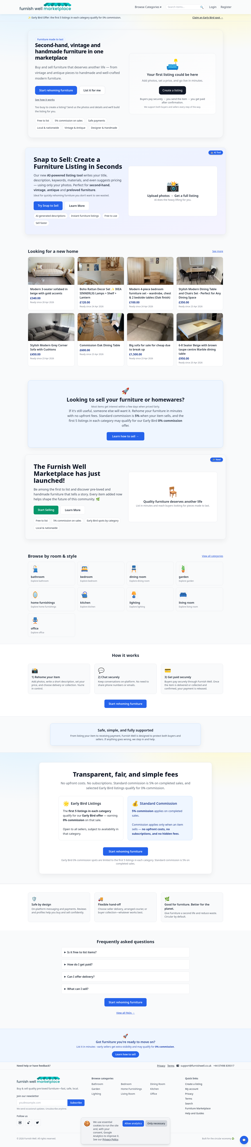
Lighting (96, 1093)
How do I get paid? (80, 964)
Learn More (77, 206)
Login (212, 7)
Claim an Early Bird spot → (207, 17)
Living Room (128, 1093)
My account (191, 1089)
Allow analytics (133, 1123)
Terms (170, 1065)
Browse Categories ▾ (148, 7)
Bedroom (126, 1084)
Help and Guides (194, 1113)
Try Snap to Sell (48, 205)
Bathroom (97, 1084)
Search (189, 1103)
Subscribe (76, 1102)
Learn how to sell (125, 1054)
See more (217, 251)
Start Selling (46, 510)
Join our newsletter (28, 1096)
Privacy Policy (110, 1139)
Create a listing (172, 90)
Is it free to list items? (82, 952)
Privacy (161, 1065)
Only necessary (156, 1123)
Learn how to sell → (125, 436)
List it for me (92, 90)
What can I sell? (77, 989)
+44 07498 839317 (224, 1065)
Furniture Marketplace (198, 1108)
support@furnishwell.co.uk (193, 1065)
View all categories (212, 556)
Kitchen (154, 1089)
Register (226, 7)
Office (153, 1093)
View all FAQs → (125, 1012)
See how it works (45, 99)
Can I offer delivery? (80, 977)
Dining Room (157, 1084)
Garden (96, 1089)
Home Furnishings (131, 1089)
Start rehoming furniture (56, 90)
